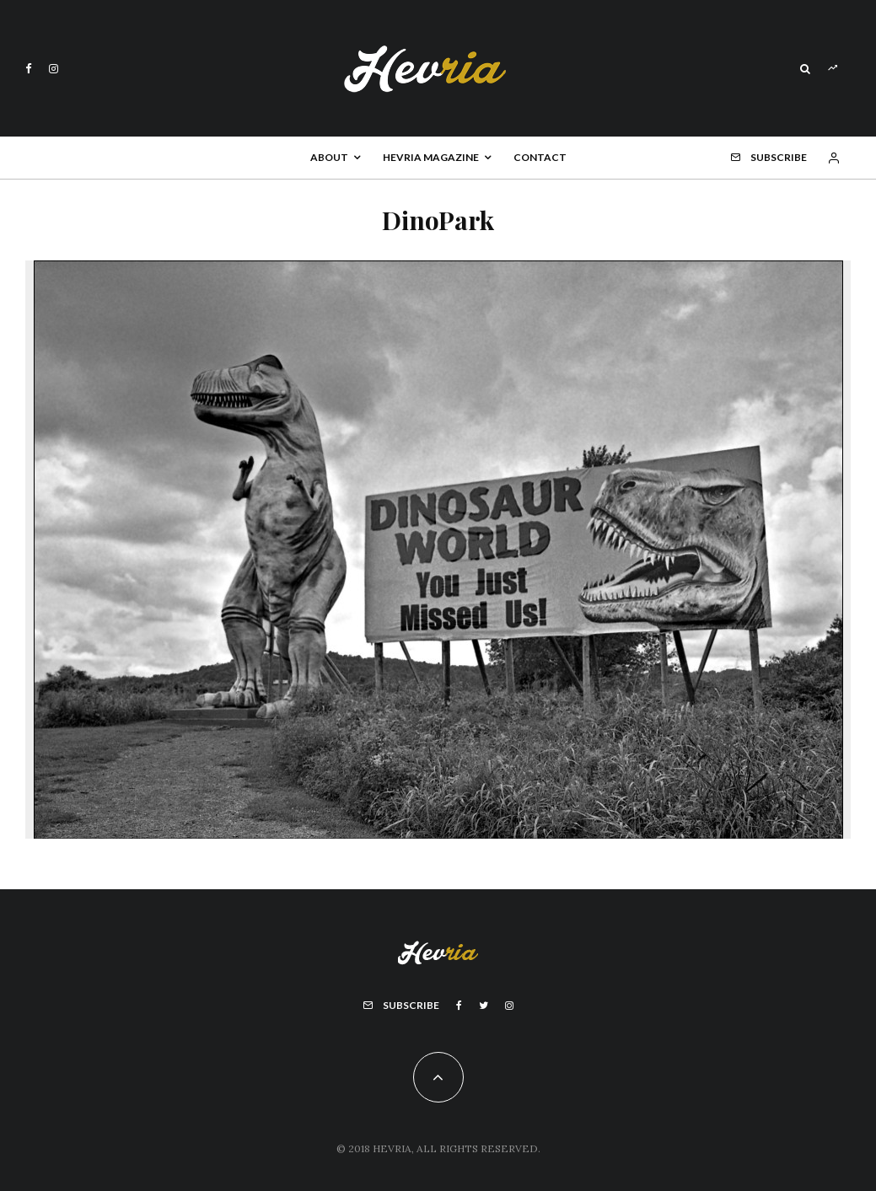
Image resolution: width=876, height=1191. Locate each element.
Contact (540, 157)
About (329, 157)
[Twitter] (483, 1006)
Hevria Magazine (431, 157)
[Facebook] (28, 68)
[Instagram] (53, 68)
